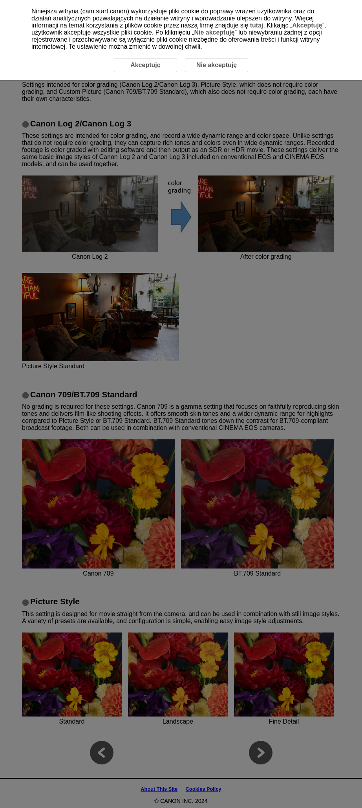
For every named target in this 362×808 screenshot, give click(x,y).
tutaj (256, 25)
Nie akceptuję (214, 32)
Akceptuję (307, 25)
